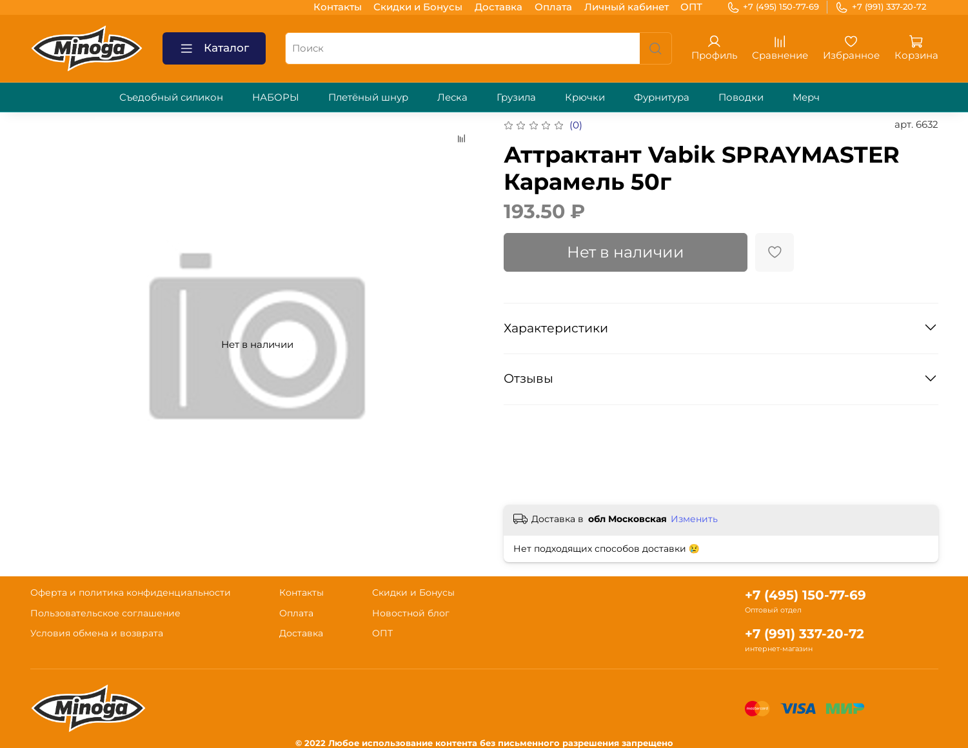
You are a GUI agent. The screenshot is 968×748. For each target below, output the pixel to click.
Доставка (498, 7)
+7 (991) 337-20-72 (880, 7)
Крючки (585, 97)
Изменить (694, 519)
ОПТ (691, 7)
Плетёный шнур (368, 97)
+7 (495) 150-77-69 (773, 7)
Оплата (553, 7)
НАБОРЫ (275, 97)
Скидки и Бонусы (417, 7)
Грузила (516, 97)
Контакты (337, 7)
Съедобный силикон (171, 97)
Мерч (806, 97)
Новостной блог (410, 613)
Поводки (741, 97)
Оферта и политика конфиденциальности (130, 592)
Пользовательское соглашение (105, 613)
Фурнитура (661, 97)
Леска (452, 97)
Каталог (214, 48)
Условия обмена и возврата (96, 633)
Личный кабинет (626, 7)
